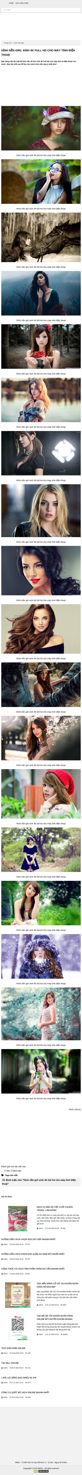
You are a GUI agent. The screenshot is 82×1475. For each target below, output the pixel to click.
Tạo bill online (10, 1363)
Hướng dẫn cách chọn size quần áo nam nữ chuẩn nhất (33, 1254)
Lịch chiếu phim (21, 3)
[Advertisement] (41, 20)
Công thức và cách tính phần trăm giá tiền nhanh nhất (33, 1269)
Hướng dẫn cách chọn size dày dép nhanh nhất (28, 1239)
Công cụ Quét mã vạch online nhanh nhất (25, 1392)
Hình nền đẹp (19, 43)
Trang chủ (7, 43)
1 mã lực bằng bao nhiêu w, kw (18, 1378)
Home (11, 3)
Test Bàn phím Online (13, 1348)
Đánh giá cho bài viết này (13, 1166)
